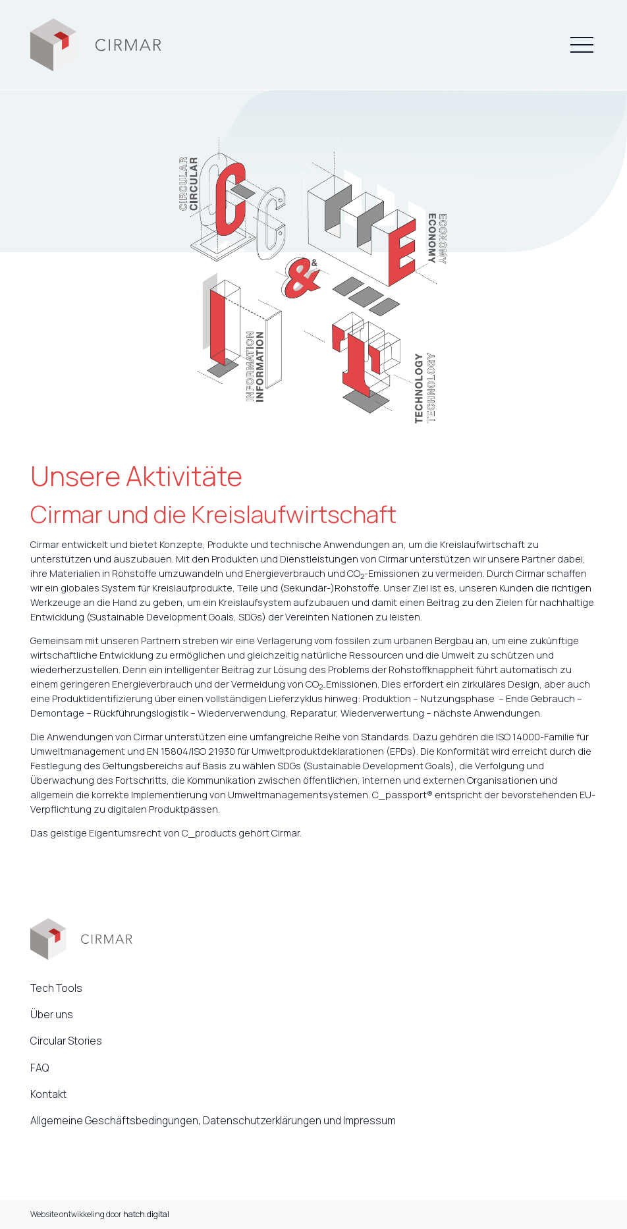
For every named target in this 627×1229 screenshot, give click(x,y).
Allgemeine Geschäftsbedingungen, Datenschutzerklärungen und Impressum (213, 1120)
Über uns (51, 1014)
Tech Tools (56, 988)
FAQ (39, 1067)
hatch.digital (146, 1214)
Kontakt (48, 1094)
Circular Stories (66, 1040)
